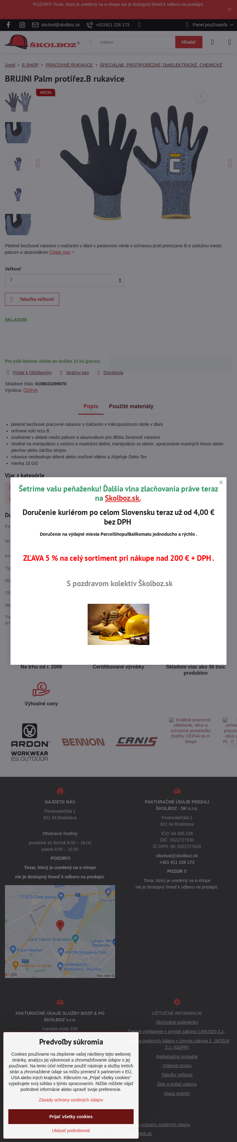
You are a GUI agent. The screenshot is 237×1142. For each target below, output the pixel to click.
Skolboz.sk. (122, 498)
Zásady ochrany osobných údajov (71, 1099)
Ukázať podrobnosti (71, 1130)
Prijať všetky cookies (71, 1116)
